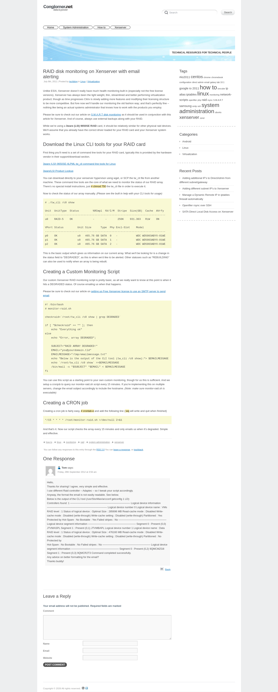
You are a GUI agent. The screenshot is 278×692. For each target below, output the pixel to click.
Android (186, 141)
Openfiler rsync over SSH (197, 205)
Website (47, 658)
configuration (185, 82)
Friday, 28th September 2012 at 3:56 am (77, 472)
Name (46, 643)
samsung (185, 106)
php (199, 100)
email (206, 82)
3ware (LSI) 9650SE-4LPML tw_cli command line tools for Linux (79, 163)
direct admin (198, 82)
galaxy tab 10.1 (217, 82)
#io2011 (184, 77)
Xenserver (120, 27)
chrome (207, 77)
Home (50, 27)
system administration (99, 442)
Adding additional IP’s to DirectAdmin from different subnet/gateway (205, 180)
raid (82, 442)
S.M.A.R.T (218, 100)
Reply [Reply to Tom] (168, 569)
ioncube (221, 88)
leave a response (122, 449)
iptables (191, 94)
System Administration (76, 27)
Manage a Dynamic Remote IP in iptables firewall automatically (204, 196)
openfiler (193, 100)
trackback (138, 449)
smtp (194, 106)
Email (46, 650)
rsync (210, 100)
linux (59, 442)
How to (101, 27)
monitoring (71, 442)
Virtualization (93, 81)
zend (202, 118)
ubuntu (218, 112)
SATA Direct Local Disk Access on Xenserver (207, 211)
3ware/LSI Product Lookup (58, 170)
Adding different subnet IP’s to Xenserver (205, 188)
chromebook (217, 77)
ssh (199, 106)
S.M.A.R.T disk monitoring (106, 114)
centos (197, 76)
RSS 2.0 (100, 449)
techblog (73, 81)
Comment (48, 611)
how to (49, 442)
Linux (82, 81)
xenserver (119, 442)
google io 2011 (189, 88)
